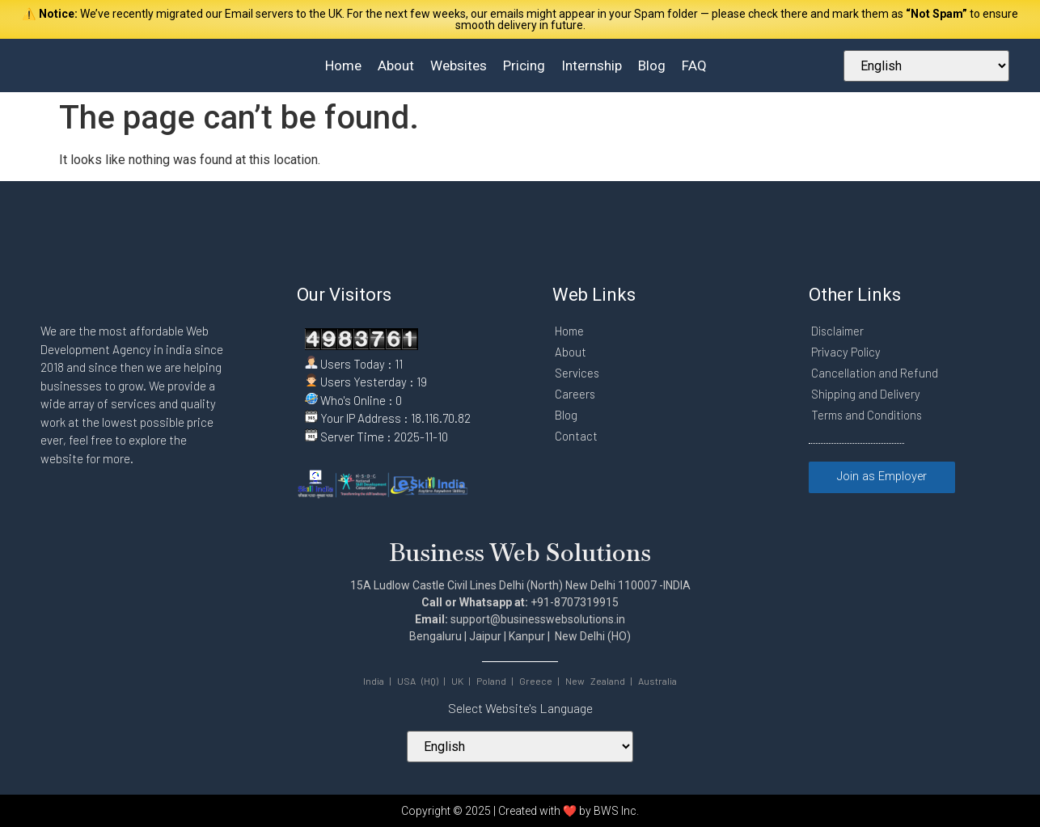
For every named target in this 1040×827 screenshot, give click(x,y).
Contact (576, 435)
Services (578, 372)
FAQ (694, 65)
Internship (591, 65)
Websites (458, 65)
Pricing (524, 65)
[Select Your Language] (926, 66)
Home (343, 65)
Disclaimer (839, 330)
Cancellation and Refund (875, 372)
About (396, 65)
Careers (575, 393)
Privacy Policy (846, 351)
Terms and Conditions (869, 414)
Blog (652, 65)
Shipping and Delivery (867, 393)
